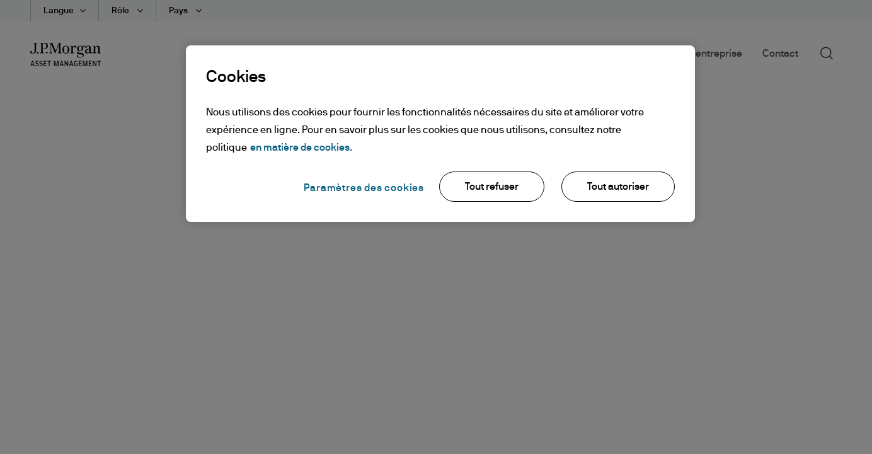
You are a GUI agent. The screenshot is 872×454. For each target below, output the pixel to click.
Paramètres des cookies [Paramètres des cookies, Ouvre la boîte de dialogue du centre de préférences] (364, 188)
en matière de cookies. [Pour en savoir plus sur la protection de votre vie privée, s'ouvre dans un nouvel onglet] (301, 148)
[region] (440, 133)
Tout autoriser (618, 187)
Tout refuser (492, 187)
